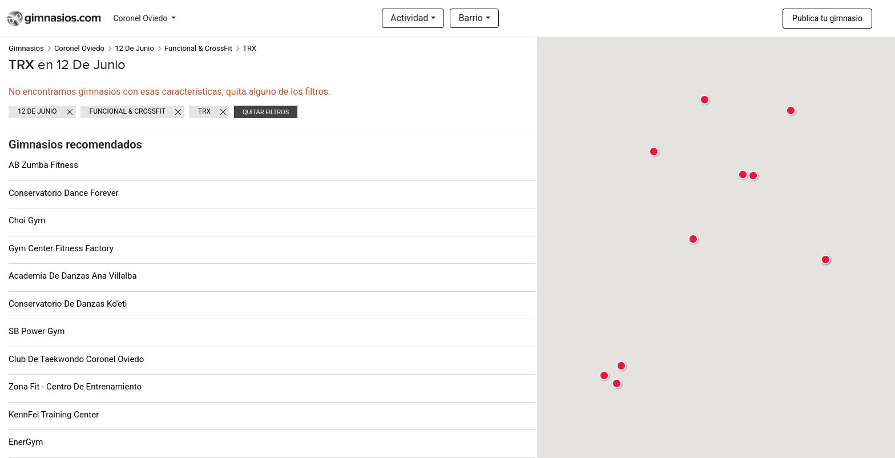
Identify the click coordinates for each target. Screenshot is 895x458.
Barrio (470, 18)
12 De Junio (134, 48)
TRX (204, 111)
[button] (826, 260)
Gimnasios (26, 48)
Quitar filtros (266, 112)
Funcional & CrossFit (198, 48)
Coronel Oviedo (142, 18)
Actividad (409, 18)
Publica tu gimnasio (827, 18)
